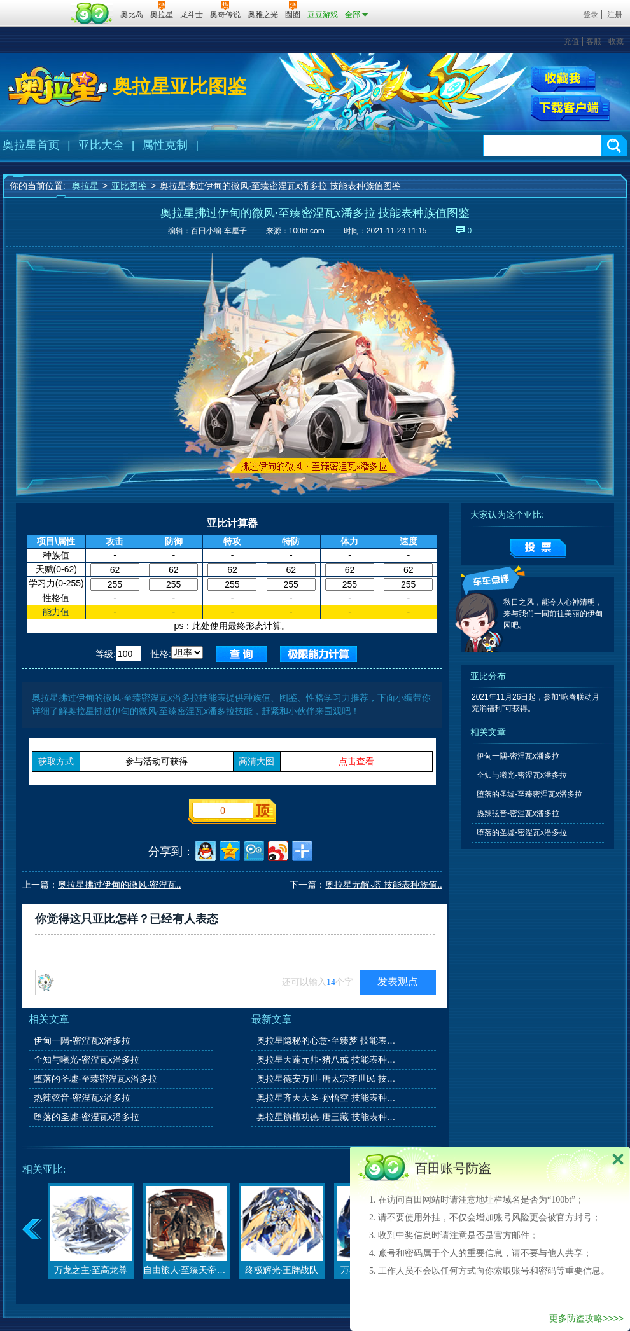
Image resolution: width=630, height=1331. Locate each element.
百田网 (92, 13)
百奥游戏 (35, 5)
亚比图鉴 (129, 186)
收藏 (616, 41)
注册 (614, 14)
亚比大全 (101, 145)
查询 (241, 654)
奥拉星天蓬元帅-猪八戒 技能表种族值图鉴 (327, 1059)
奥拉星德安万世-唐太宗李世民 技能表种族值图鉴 (327, 1078)
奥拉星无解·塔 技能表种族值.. (383, 884)
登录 (590, 14)
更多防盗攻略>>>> (586, 1318)
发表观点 (397, 981)
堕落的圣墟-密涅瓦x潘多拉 (86, 1117)
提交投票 (538, 548)
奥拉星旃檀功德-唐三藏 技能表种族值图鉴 (327, 1117)
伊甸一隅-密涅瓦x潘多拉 (82, 1040)
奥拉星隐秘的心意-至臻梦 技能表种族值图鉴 (327, 1040)
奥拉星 (85, 186)
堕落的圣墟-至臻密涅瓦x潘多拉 (95, 1078)
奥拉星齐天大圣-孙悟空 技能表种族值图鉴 (327, 1098)
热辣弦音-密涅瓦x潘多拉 (82, 1098)
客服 (593, 41)
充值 (571, 41)
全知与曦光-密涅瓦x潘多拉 (86, 1059)
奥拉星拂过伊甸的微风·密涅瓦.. (119, 884)
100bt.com (307, 230)
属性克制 (165, 145)
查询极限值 (318, 654)
